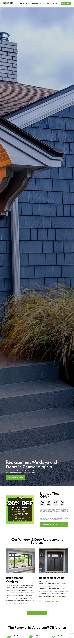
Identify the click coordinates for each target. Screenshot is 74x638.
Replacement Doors (34, 3)
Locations (42, 3)
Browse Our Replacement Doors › (49, 601)
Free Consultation (65, 3)
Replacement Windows (24, 3)
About (48, 3)
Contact (56, 3)
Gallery (52, 3)
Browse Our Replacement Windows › (17, 603)
